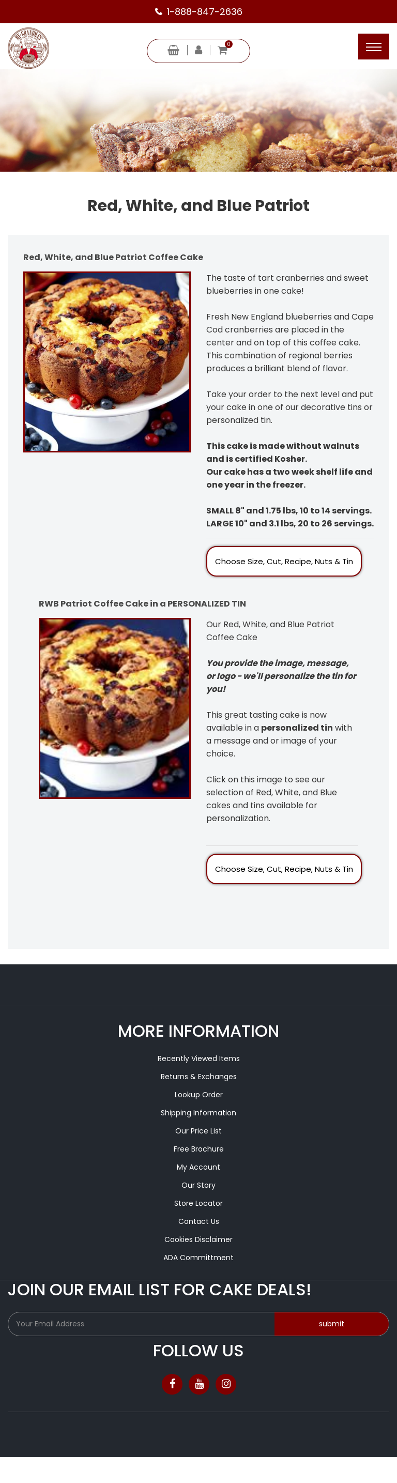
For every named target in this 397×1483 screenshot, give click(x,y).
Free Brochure (199, 1149)
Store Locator (198, 1203)
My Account (198, 1167)
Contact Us (198, 1221)
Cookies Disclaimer (198, 1239)
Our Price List (198, 1131)
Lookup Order (199, 1094)
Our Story (198, 1185)
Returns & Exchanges (199, 1076)
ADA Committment (198, 1257)
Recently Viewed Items (199, 1058)
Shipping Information (198, 1113)
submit (331, 1324)
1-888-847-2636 (204, 11)
